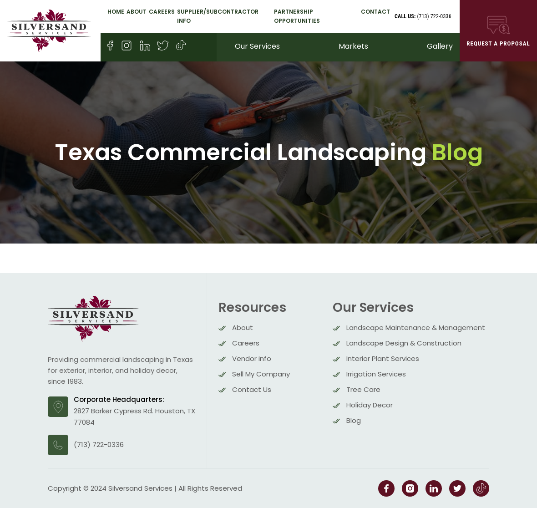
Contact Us (251, 389)
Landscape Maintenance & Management (415, 327)
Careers (162, 11)
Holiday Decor (369, 405)
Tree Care (363, 389)
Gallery (440, 46)
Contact (375, 11)
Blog (353, 420)
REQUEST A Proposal (498, 30)
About (137, 11)
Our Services (257, 46)
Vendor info (251, 358)
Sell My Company (261, 374)
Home (115, 11)
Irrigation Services (376, 374)
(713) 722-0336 (423, 16)
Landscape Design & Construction (403, 343)
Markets (353, 46)
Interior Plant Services (382, 358)
